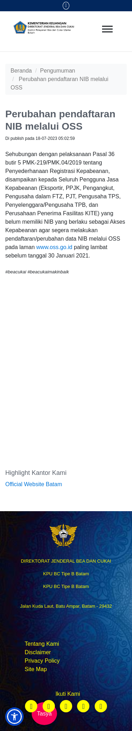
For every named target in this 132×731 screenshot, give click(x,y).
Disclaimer (38, 652)
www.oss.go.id (54, 247)
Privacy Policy (42, 661)
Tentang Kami (42, 644)
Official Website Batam (33, 484)
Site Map (36, 669)
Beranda (21, 71)
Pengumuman (57, 71)
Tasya (44, 714)
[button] (14, 716)
